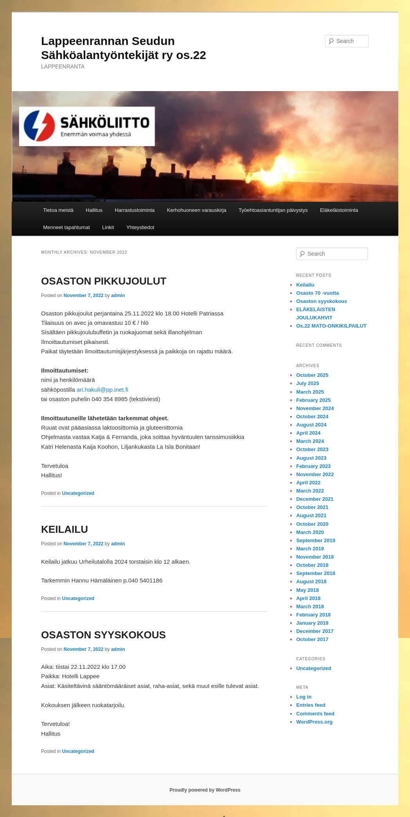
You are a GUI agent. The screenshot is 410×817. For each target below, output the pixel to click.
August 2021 (311, 515)
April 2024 (308, 433)
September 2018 (315, 573)
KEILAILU (64, 529)
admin (118, 295)
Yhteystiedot (140, 227)
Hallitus (94, 210)
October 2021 (312, 507)
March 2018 (310, 606)
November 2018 (315, 557)
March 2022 (310, 491)
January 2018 (312, 623)
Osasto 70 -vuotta (317, 293)
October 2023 (312, 449)
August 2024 (311, 425)
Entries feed (310, 705)
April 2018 (308, 598)
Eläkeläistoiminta (339, 210)
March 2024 (310, 441)
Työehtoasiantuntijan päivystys (273, 210)
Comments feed (315, 714)
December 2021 (314, 499)
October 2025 (312, 375)
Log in (303, 697)
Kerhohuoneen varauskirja (197, 210)
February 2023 (313, 466)
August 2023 (311, 458)
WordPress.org (314, 722)
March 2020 (310, 532)
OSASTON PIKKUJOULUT (103, 281)
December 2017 (314, 631)
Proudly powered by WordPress (204, 790)
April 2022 (308, 483)
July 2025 (307, 383)
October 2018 (312, 565)
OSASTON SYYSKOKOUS (103, 635)
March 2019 (310, 549)
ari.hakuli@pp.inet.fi (102, 389)
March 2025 (310, 392)
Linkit (108, 227)
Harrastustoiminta (135, 210)
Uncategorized (78, 493)
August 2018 (311, 581)
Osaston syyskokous (321, 301)
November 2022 (315, 474)
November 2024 (315, 408)
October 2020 (312, 524)
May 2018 (307, 590)
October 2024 (312, 416)
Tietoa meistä (58, 210)
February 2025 (313, 400)
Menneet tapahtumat (66, 227)
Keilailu (305, 285)
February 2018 (313, 615)
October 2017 (312, 639)
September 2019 (315, 540)
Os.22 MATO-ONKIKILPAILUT (331, 326)
